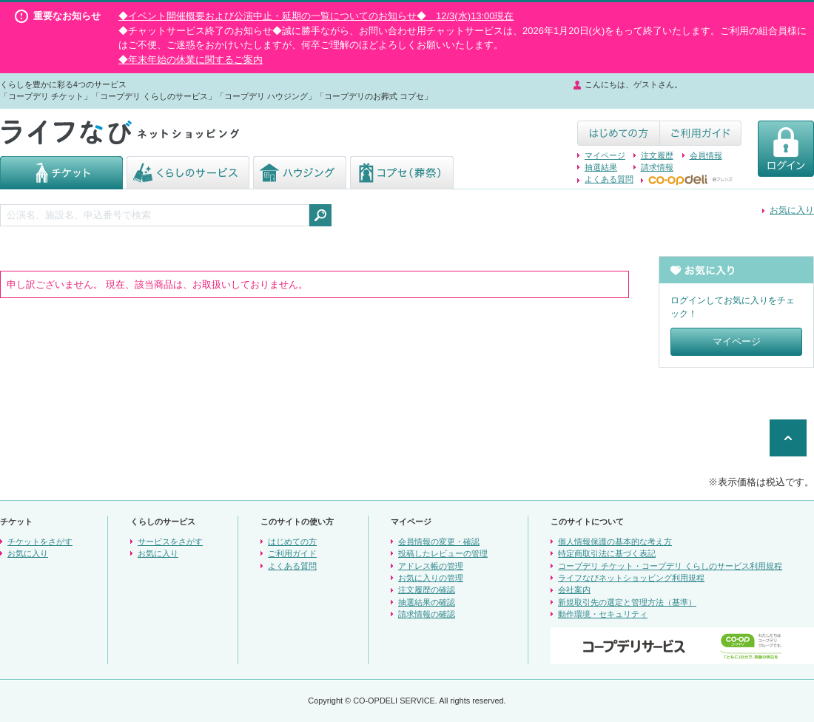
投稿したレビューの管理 (443, 553)
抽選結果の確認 (426, 602)
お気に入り (792, 210)
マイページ (605, 155)
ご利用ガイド (292, 553)
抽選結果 (601, 167)
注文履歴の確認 (426, 589)
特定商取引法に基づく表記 (607, 553)
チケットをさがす (40, 541)
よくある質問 (609, 179)
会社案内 (574, 589)
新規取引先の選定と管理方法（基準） (627, 602)
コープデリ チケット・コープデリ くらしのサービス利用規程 (670, 565)
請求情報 (657, 167)
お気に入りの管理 (430, 577)
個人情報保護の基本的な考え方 (615, 541)
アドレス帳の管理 (430, 565)
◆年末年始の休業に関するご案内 (190, 59)
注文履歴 (657, 155)
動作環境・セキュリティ (603, 614)
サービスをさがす (170, 541)
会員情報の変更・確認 (439, 541)
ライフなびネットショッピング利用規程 (631, 577)
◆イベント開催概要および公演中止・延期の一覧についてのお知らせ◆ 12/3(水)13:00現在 (316, 15)
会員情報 (706, 155)
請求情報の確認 (426, 614)
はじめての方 (292, 541)
